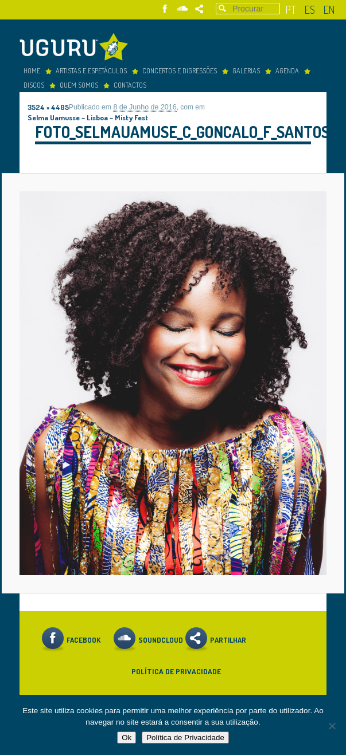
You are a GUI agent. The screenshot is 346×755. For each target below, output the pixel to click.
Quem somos (79, 84)
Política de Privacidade (176, 671)
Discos (34, 84)
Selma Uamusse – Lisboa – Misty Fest (88, 117)
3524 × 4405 (48, 107)
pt (291, 9)
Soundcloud (182, 9)
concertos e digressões (179, 70)
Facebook (165, 9)
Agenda (287, 70)
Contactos (130, 84)
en (329, 9)
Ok (126, 737)
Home (32, 70)
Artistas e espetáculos (91, 70)
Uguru (77, 48)
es (310, 9)
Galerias (246, 70)
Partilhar (199, 9)
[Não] (331, 726)
